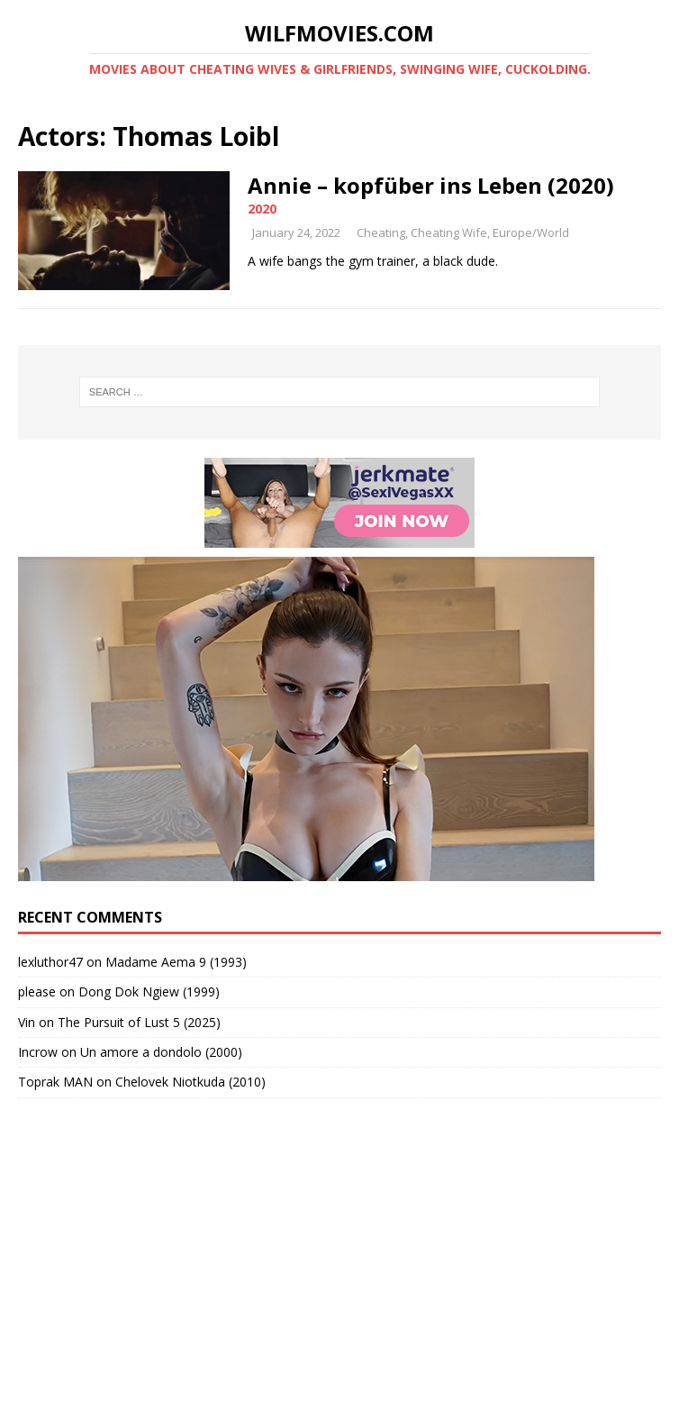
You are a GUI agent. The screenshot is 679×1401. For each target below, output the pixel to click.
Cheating (381, 232)
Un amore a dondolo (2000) (161, 1051)
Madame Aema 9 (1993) (176, 961)
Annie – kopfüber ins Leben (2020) (431, 185)
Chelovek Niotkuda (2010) (190, 1081)
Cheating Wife (449, 232)
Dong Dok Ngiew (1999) (149, 991)
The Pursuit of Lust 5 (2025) (139, 1022)
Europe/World (531, 232)
